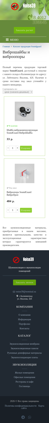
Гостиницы (24, 386)
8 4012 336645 (39, 20)
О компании (25, 315)
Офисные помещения (24, 377)
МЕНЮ (14, 39)
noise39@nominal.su (26, 291)
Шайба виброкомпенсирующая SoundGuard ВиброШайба (22, 131)
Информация (24, 319)
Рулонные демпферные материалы (24, 353)
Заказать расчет (24, 30)
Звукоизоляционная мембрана (24, 344)
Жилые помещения (24, 373)
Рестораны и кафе (24, 382)
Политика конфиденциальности (21, 406)
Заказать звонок (24, 282)
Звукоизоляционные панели (24, 348)
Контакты (24, 328)
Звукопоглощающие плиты (24, 357)
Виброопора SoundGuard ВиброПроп (19, 193)
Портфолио (24, 324)
